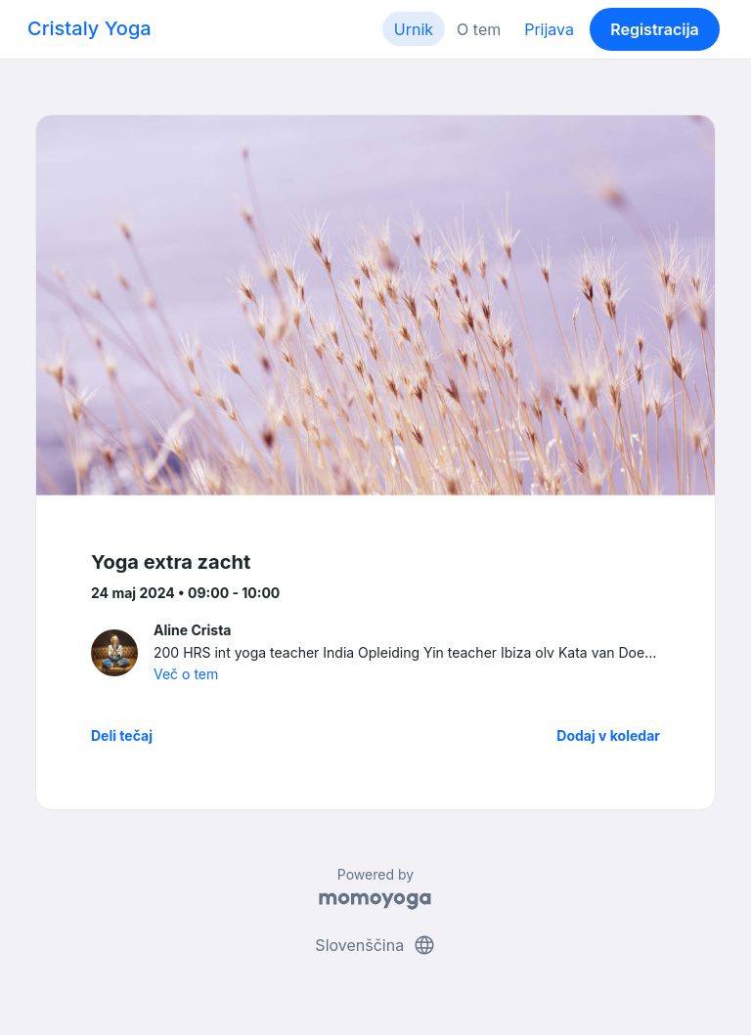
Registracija (654, 29)
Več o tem (186, 674)
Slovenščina (375, 945)
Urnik (413, 29)
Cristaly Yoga (89, 28)
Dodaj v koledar (608, 735)
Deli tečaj (122, 735)
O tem (479, 29)
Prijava (549, 29)
